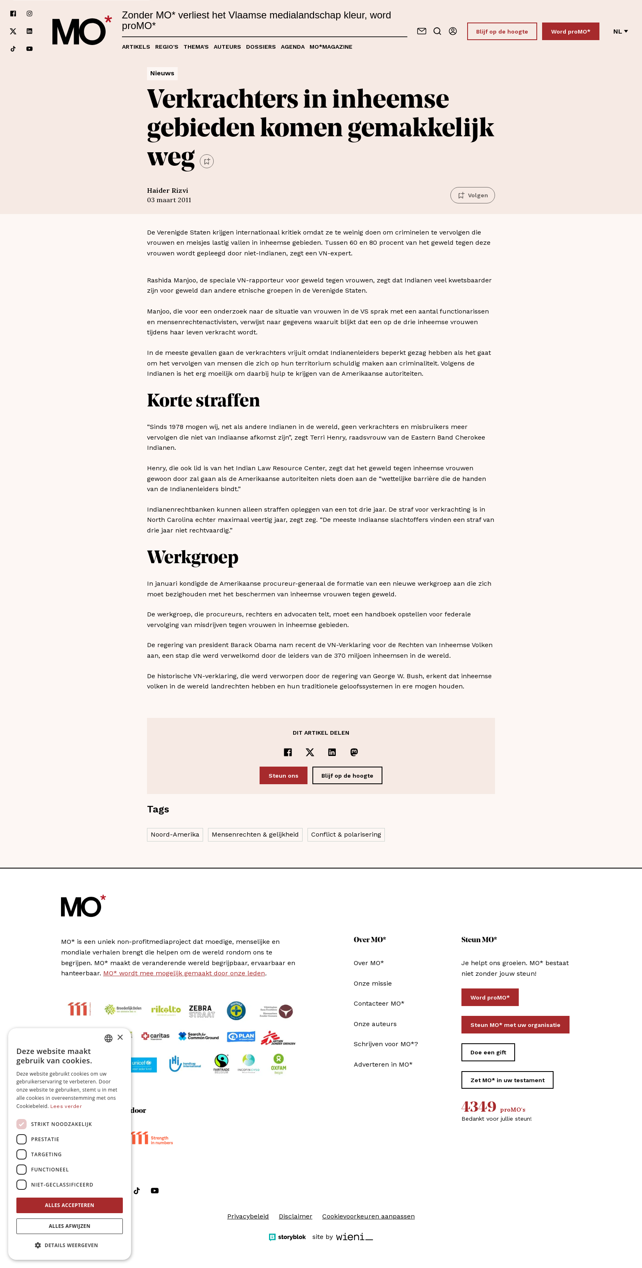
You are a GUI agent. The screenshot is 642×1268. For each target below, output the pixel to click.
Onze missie (373, 983)
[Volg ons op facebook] (13, 14)
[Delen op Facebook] (287, 752)
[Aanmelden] (452, 31)
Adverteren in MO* (383, 1064)
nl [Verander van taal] (620, 31)
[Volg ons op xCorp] (13, 31)
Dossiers (261, 46)
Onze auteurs (375, 1024)
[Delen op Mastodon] (354, 752)
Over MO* (369, 963)
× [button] (120, 1038)
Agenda (293, 46)
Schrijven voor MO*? (386, 1044)
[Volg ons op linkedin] (29, 31)
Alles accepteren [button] (70, 1205)
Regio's (167, 46)
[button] (69, 1245)
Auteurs (227, 46)
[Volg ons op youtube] (29, 49)
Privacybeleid (248, 1216)
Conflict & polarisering (346, 834)
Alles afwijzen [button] (69, 1226)
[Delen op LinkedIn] (332, 752)
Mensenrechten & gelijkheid (255, 834)
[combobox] (108, 1038)
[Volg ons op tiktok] (13, 49)
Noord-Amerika (175, 834)
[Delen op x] (309, 752)
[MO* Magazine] (82, 31)
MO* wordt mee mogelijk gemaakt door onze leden (184, 973)
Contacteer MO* (379, 1003)
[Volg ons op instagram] (29, 14)
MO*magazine (331, 46)
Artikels (136, 46)
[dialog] (69, 1144)
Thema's (196, 46)
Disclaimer (295, 1216)
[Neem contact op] (421, 31)
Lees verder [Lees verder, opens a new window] (66, 1106)
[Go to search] (437, 31)
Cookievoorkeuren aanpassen (368, 1216)
